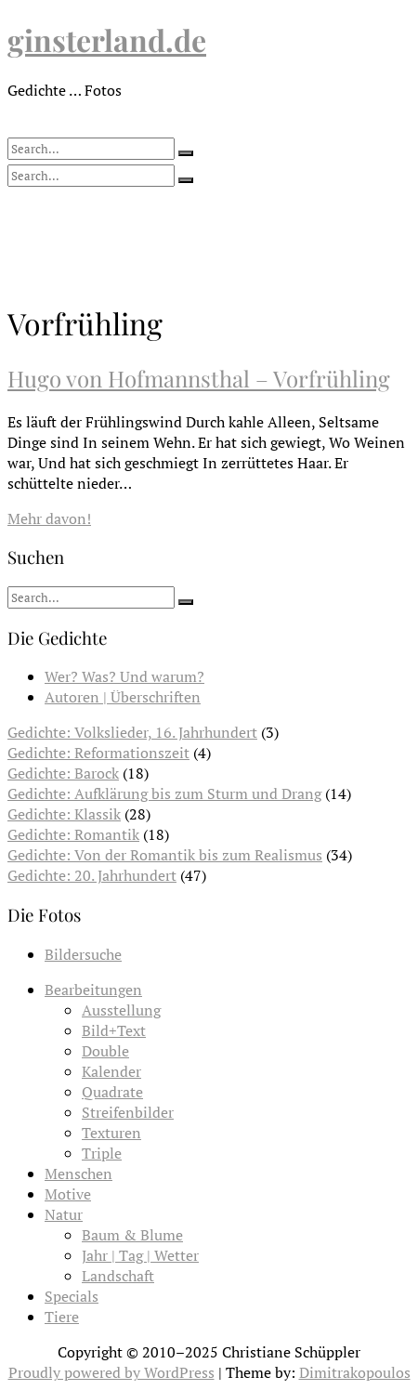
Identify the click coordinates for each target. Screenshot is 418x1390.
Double (105, 1051)
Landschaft (118, 1275)
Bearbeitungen (93, 989)
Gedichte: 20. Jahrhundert (91, 875)
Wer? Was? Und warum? (124, 676)
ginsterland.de (106, 39)
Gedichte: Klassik (64, 814)
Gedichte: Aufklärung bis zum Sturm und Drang (164, 793)
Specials (71, 1296)
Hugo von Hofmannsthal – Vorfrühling (198, 378)
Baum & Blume (132, 1235)
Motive (68, 1194)
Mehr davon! (49, 518)
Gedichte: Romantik (73, 834)
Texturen (111, 1132)
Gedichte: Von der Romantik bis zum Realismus (164, 855)
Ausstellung (121, 1010)
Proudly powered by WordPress (111, 1372)
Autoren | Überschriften (123, 697)
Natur (64, 1214)
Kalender (111, 1071)
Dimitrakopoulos (355, 1372)
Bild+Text (114, 1030)
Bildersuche (83, 954)
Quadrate (112, 1092)
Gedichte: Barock (63, 773)
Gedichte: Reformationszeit (98, 752)
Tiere (62, 1316)
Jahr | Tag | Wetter (140, 1255)
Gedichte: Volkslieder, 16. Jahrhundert (132, 732)
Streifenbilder (128, 1112)
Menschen (78, 1173)
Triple (102, 1153)
